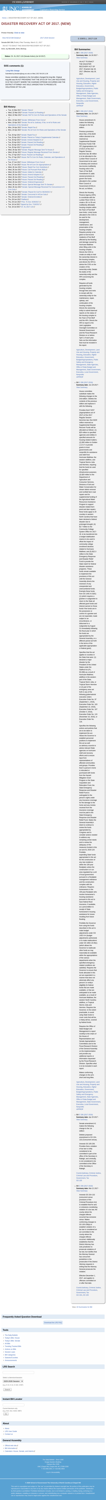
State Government (93, 98)
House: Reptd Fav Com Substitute (35, 167)
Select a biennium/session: (12, 1378)
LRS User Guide (11, 1431)
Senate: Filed (27, 110)
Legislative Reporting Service (52, 10)
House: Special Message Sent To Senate (38, 185)
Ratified (25, 199)
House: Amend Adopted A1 (32, 175)
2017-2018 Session (47, 38)
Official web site (11, 1446)
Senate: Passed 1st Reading (33, 113)
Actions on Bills (10, 1349)
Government (89, 86)
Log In (48, 1472)
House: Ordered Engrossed (33, 182)
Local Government (91, 101)
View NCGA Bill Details (11, 38)
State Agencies (92, 93)
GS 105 (79, 1181)
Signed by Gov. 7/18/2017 (31, 204)
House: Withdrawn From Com (33, 162)
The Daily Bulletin (11, 1335)
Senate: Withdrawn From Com (34, 120)
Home (4, 18)
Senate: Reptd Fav (29, 127)
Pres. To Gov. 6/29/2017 (31, 202)
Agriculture (80, 79)
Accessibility (55, 1472)
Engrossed (26, 147)
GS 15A (79, 1295)
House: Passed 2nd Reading (33, 177)
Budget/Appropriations (84, 88)
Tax (87, 1178)
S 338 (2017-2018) (86, 53)
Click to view (19, 33)
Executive (80, 101)
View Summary (81, 58)
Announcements (11, 1360)
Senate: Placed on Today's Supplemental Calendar (40, 137)
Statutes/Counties (11, 1358)
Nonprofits (80, 103)
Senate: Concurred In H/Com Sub (35, 194)
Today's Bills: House (12, 1338)
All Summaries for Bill (84, 1307)
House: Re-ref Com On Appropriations (36, 165)
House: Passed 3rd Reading (33, 180)
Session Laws (10, 1352)
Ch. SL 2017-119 (28, 207)
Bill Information (11, 1448)
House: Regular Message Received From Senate (40, 152)
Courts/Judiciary (82, 1173)
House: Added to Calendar (32, 172)
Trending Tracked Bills (13, 1346)
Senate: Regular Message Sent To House (38, 150)
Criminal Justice (95, 1173)
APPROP (79, 106)
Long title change (12, 71)
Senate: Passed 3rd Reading (32, 145)
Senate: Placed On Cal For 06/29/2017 (37, 192)
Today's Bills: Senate (12, 1341)
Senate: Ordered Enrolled (32, 197)
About (7, 1428)
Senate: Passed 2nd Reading (32, 142)
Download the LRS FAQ (53, 1323)
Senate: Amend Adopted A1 (32, 140)
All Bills (7, 1344)
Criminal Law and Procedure (86, 1176)
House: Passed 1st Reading (32, 155)
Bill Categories (10, 1355)
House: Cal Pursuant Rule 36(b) (34, 170)
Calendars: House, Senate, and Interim (20, 1451)
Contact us (9, 1434)
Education (87, 83)
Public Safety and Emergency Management (87, 91)
